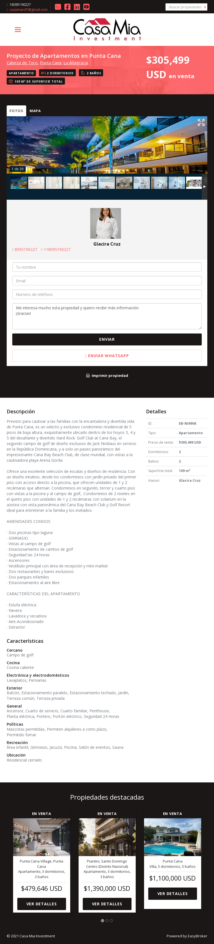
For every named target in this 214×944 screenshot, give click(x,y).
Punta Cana (50, 62)
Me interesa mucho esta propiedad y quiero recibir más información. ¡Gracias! (107, 316)
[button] (205, 859)
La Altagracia (76, 62)
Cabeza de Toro (22, 62)
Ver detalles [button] (41, 903)
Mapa (35, 110)
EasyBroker (197, 935)
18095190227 (20, 4)
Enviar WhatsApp (107, 355)
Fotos (16, 110)
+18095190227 (56, 249)
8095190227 (26, 249)
